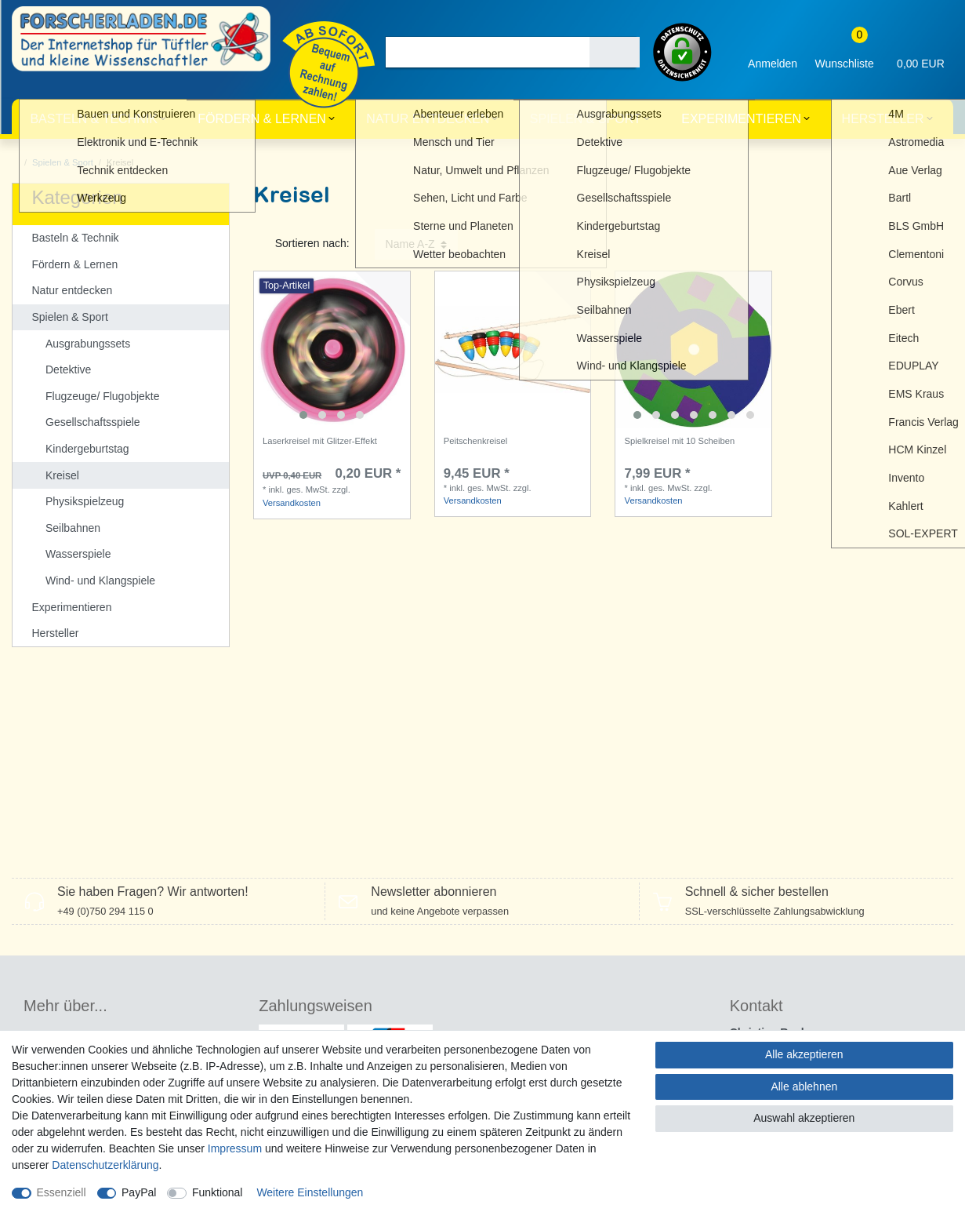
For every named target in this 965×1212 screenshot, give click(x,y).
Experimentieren (741, 119)
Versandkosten (292, 503)
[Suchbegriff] (488, 52)
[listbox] (332, 349)
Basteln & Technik (93, 119)
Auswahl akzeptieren (803, 1118)
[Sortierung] (416, 244)
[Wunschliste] (844, 52)
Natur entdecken (427, 119)
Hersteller (883, 119)
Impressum (235, 1148)
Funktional (217, 1192)
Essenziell (61, 1192)
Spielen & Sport (585, 119)
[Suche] (615, 52)
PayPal (139, 1192)
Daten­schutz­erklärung (105, 1165)
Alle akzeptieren (804, 1054)
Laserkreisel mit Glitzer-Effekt (320, 441)
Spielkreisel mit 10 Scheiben (680, 441)
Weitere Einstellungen (309, 1192)
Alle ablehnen (804, 1086)
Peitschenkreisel (475, 441)
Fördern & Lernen (262, 119)
